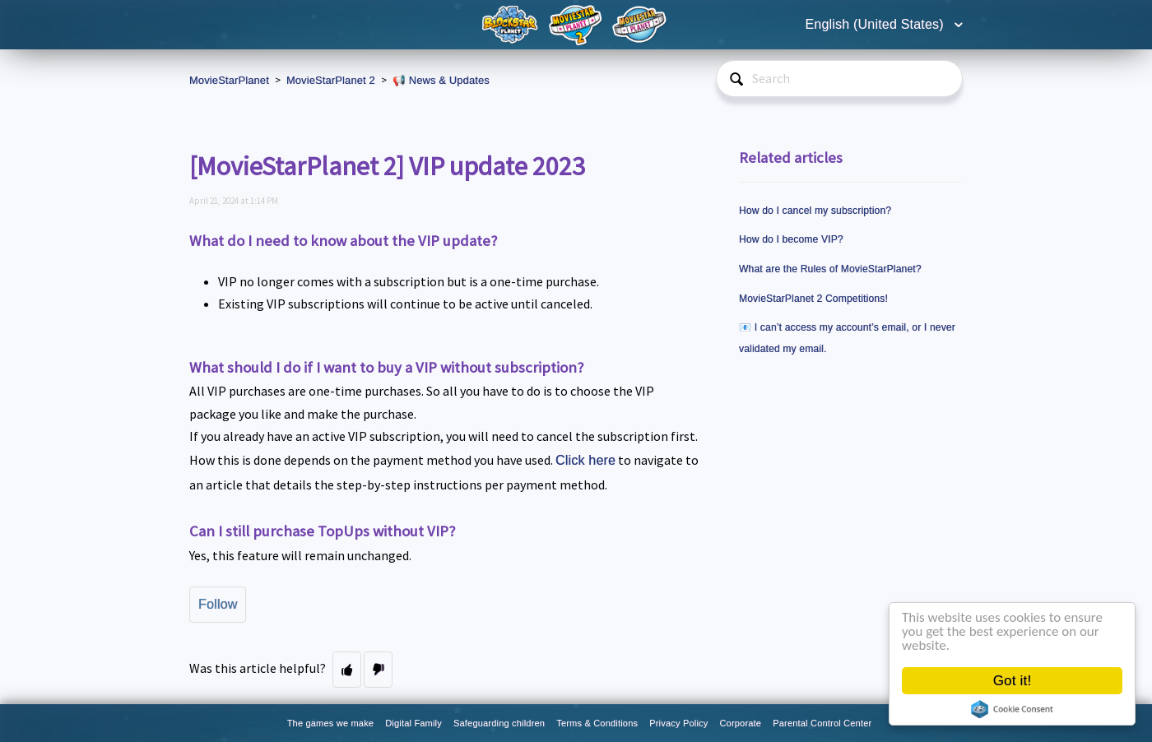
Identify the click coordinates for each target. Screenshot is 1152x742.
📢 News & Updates (441, 80)
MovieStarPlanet (229, 80)
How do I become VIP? (791, 239)
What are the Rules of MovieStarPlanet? (830, 269)
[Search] (839, 78)
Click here (585, 460)
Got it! (1014, 681)
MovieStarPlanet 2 (330, 80)
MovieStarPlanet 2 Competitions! (813, 298)
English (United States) (877, 24)
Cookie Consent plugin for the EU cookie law (1014, 709)
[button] (346, 670)
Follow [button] (217, 604)
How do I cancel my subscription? (815, 210)
